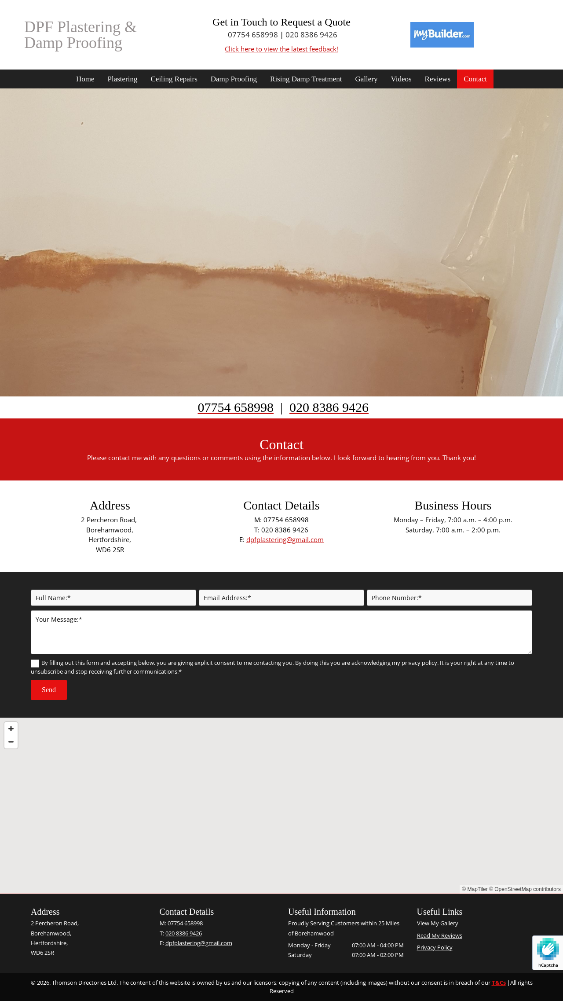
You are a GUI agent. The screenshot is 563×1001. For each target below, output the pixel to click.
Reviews (438, 79)
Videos (401, 79)
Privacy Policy (435, 947)
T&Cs (499, 982)
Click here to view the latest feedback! (281, 48)
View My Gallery (437, 923)
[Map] (281, 806)
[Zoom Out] (11, 741)
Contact (475, 79)
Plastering (123, 79)
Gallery (366, 79)
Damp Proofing (234, 79)
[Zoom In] (11, 728)
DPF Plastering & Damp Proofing (80, 34)
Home (85, 79)
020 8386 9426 (311, 34)
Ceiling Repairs (174, 79)
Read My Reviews (439, 935)
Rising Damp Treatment (306, 79)
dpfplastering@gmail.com (285, 539)
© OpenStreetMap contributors (525, 889)
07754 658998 (253, 34)
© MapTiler (474, 889)
